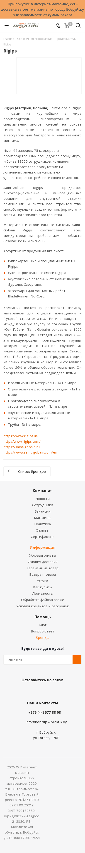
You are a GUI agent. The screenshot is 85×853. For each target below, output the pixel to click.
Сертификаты (42, 536)
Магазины (42, 517)
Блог (42, 625)
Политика (42, 524)
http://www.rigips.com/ (22, 441)
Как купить (42, 587)
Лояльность (42, 593)
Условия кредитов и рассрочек (42, 606)
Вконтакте (24, 690)
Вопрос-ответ (42, 631)
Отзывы (42, 530)
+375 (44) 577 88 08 (45, 712)
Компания (42, 490)
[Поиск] (78, 26)
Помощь (42, 616)
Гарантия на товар (42, 568)
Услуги (42, 580)
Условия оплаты (42, 555)
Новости (42, 498)
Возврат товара (42, 574)
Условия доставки (42, 561)
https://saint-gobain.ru (21, 446)
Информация (42, 547)
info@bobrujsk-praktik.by (46, 722)
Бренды (42, 637)
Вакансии (42, 511)
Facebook (35, 690)
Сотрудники (42, 505)
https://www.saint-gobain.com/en (30, 452)
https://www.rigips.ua (20, 436)
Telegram (58, 690)
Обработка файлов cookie (42, 599)
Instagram (47, 690)
